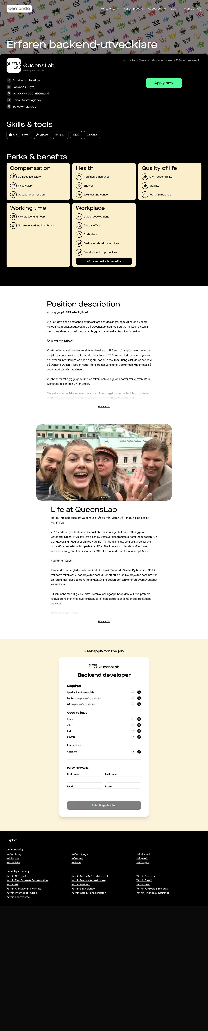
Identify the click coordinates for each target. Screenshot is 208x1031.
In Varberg (77, 858)
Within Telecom (81, 884)
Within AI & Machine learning (24, 888)
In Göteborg (14, 854)
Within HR (12, 884)
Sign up (189, 8)
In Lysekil (142, 858)
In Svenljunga (80, 854)
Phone (108, 786)
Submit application (104, 805)
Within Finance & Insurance (152, 892)
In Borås (76, 862)
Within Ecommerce (18, 897)
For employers (133, 8)
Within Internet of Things (22, 892)
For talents (109, 8)
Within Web (143, 884)
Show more (104, 406)
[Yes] (133, 692)
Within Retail (144, 880)
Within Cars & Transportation (89, 892)
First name (73, 774)
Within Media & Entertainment (90, 876)
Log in (175, 8)
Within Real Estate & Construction (27, 880)
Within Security (145, 876)
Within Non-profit (17, 876)
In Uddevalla (143, 854)
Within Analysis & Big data (152, 888)
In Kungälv (142, 862)
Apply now (163, 82)
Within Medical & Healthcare (88, 880)
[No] (139, 692)
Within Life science (83, 888)
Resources (157, 8)
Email (70, 786)
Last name (111, 774)
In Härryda (13, 858)
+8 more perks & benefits (104, 261)
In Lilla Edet (13, 862)
